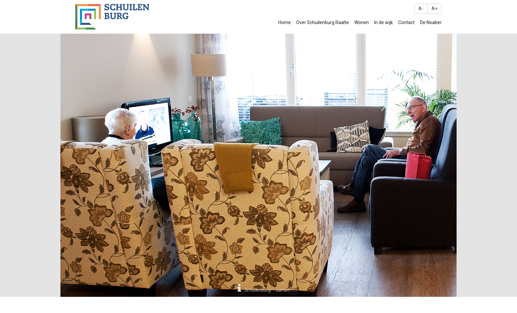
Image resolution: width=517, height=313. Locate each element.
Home (284, 22)
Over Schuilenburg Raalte (322, 22)
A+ (434, 8)
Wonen (361, 22)
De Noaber (431, 22)
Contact (406, 22)
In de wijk (383, 22)
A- (420, 8)
